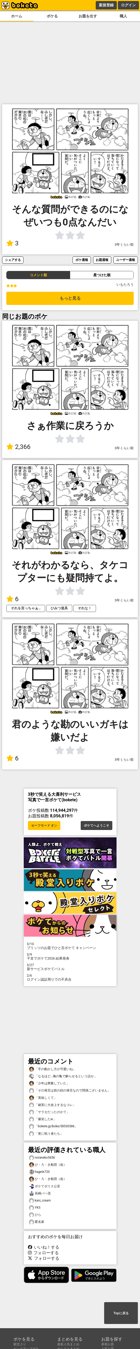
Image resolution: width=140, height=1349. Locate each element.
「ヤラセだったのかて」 (49, 1112)
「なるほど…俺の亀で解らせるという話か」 (63, 1076)
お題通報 (102, 259)
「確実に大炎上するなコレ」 (52, 1105)
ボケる (52, 16)
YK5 (35, 1207)
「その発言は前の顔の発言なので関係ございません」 (70, 1090)
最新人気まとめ (68, 1344)
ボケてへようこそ (96, 825)
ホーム (16, 16)
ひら (35, 1214)
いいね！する (44, 1247)
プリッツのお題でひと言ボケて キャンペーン (70, 946)
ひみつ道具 (59, 608)
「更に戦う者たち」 (46, 1133)
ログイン (128, 5)
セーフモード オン (44, 825)
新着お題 (107, 1344)
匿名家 (36, 1221)
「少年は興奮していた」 (49, 1083)
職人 (123, 16)
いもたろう (125, 284)
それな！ (84, 608)
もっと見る (70, 298)
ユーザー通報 (125, 259)
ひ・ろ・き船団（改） (47, 1164)
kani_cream (40, 1200)
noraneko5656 (42, 1157)
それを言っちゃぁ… (26, 608)
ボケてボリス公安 (44, 1186)
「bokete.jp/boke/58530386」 (53, 1126)
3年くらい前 (124, 244)
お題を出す (88, 16)
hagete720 (39, 1171)
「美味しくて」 (43, 1097)
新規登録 (106, 5)
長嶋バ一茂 (40, 1193)
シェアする (13, 259)
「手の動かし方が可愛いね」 (52, 1069)
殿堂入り (19, 1344)
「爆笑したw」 (42, 1119)
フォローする (43, 1252)
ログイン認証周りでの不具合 (70, 977)
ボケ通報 (81, 259)
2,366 (18, 447)
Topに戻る (120, 1313)
